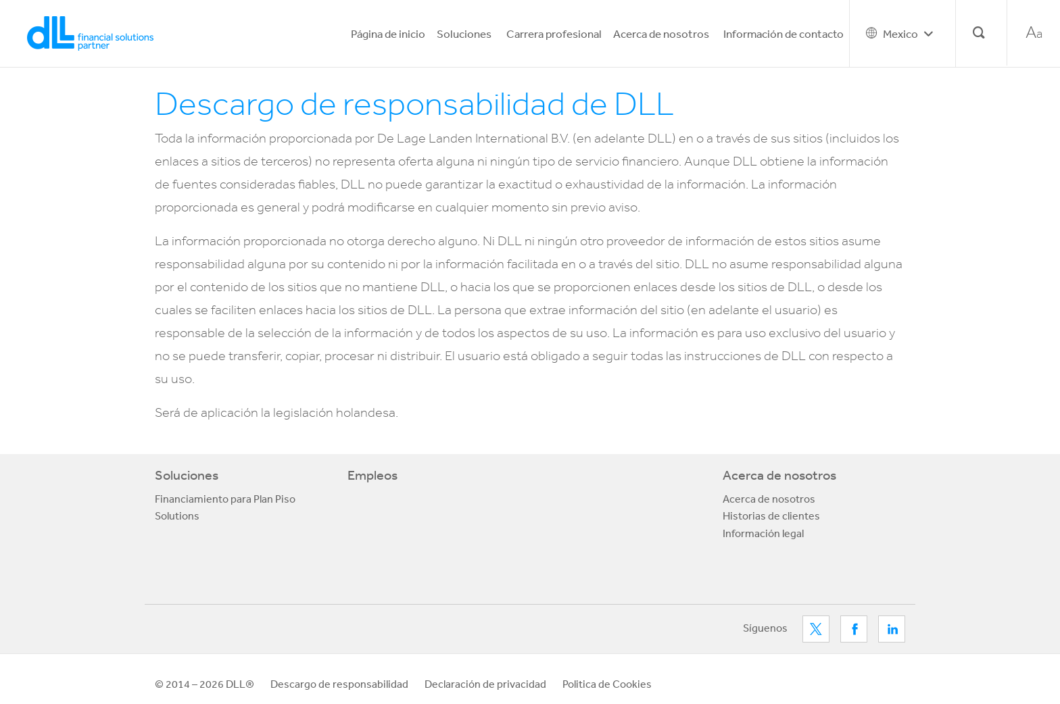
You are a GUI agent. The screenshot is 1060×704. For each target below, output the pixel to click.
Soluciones (464, 33)
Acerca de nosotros (661, 33)
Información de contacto (783, 33)
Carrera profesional (554, 33)
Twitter (815, 629)
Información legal (763, 533)
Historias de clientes (771, 515)
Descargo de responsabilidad (339, 683)
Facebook (853, 629)
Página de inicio (388, 33)
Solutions (177, 515)
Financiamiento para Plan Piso (225, 498)
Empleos (372, 474)
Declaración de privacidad (485, 683)
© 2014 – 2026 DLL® (204, 683)
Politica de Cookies (607, 683)
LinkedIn (891, 629)
